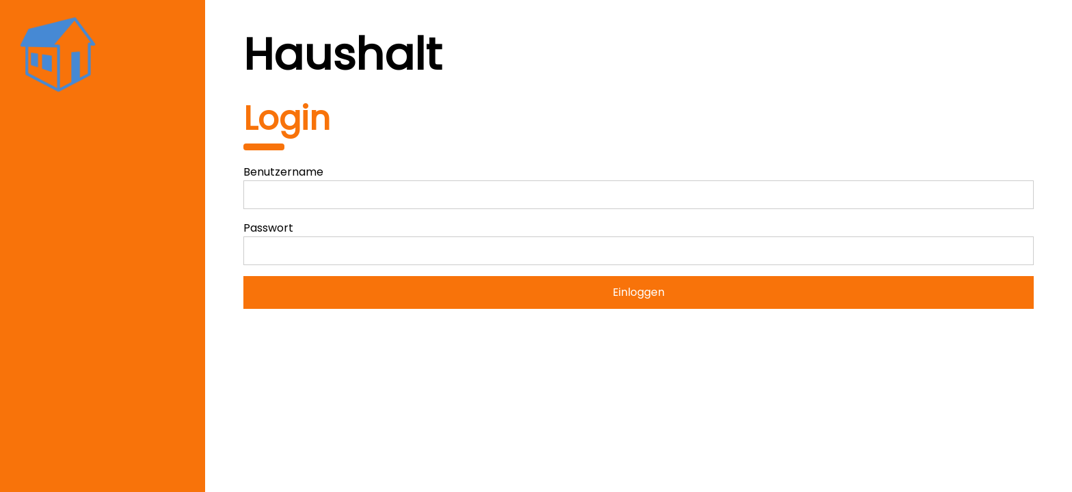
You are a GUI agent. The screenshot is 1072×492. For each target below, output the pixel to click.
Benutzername (283, 172)
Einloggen (639, 292)
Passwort (268, 228)
